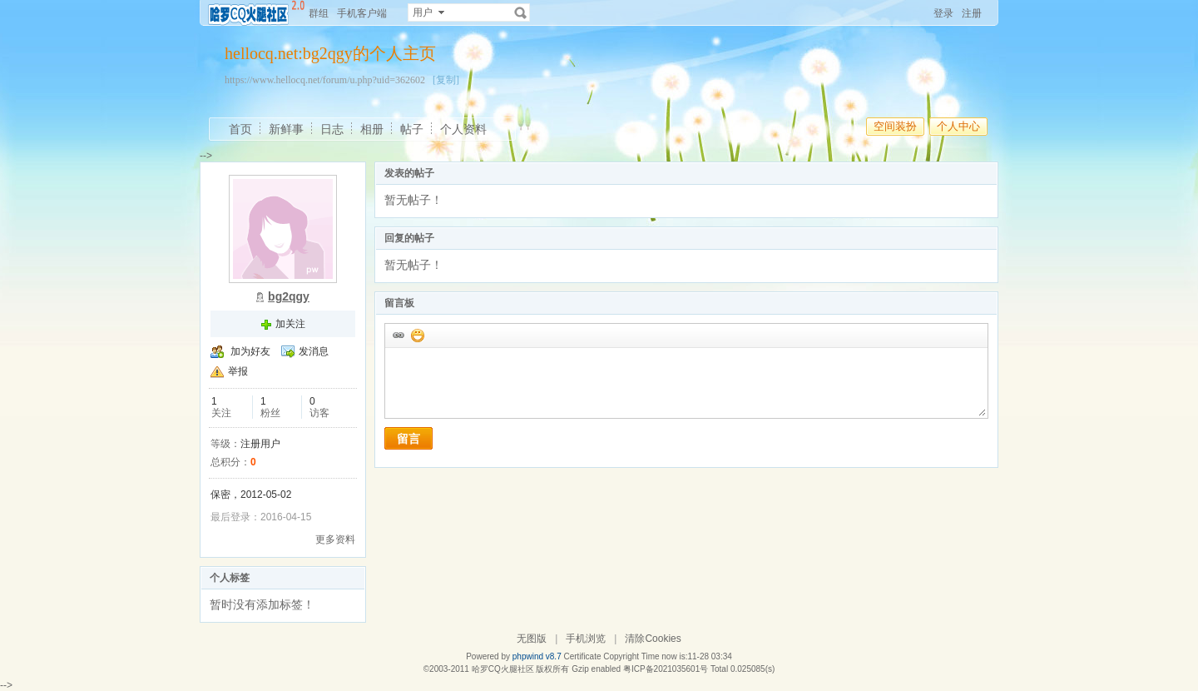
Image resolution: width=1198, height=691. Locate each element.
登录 (943, 13)
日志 (332, 129)
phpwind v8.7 (537, 656)
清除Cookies (653, 638)
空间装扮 (895, 126)
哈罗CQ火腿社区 (503, 669)
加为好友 (250, 351)
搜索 (520, 12)
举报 (238, 371)
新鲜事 (286, 129)
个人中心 (958, 126)
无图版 (532, 638)
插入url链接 (397, 334)
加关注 (290, 324)
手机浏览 (586, 638)
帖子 (411, 129)
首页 (240, 129)
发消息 (314, 351)
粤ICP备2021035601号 (665, 669)
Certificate (582, 656)
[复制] (446, 80)
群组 (319, 13)
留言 (408, 438)
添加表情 (416, 334)
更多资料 (335, 539)
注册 (972, 13)
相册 (372, 129)
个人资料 (463, 129)
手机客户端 (362, 13)
